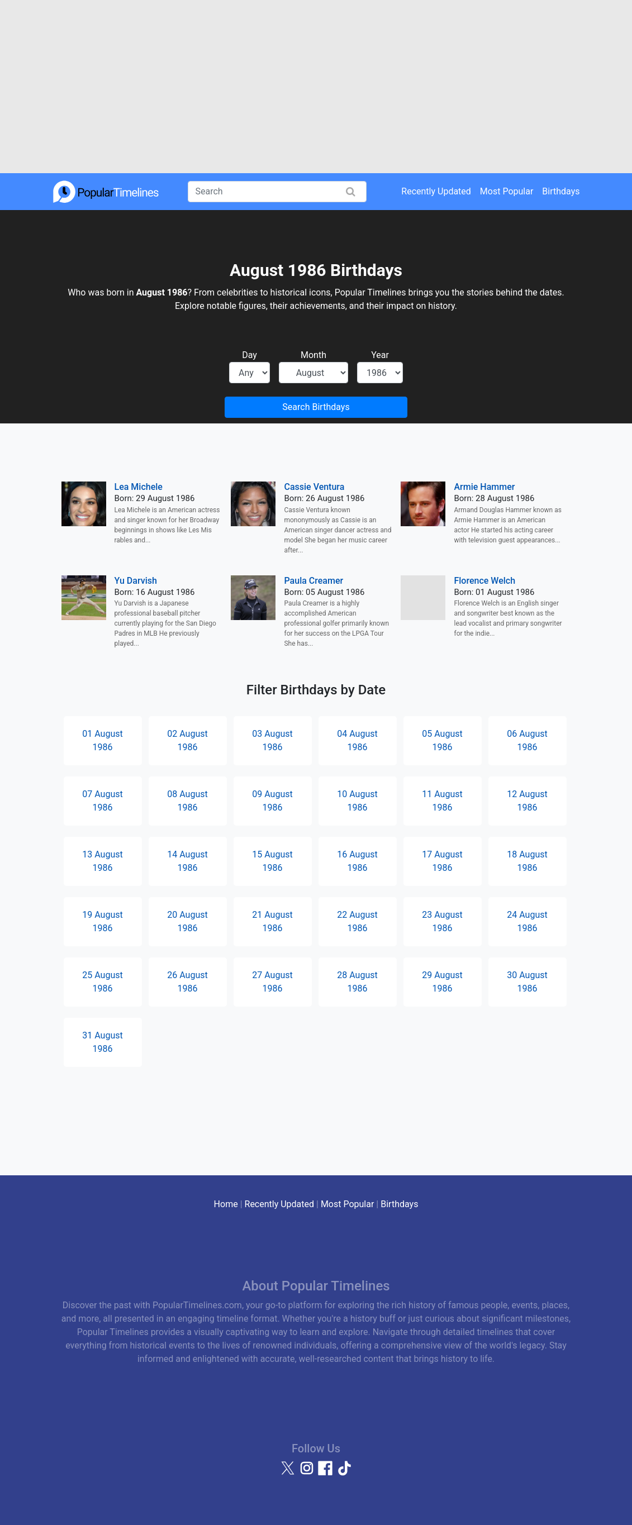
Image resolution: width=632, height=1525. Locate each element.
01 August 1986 (102, 740)
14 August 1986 (187, 861)
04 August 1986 (357, 740)
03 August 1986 (272, 740)
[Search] (277, 191)
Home (226, 1204)
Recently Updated (436, 191)
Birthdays (560, 191)
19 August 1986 (102, 921)
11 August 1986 (442, 801)
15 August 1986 (272, 861)
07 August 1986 (102, 801)
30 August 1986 (527, 982)
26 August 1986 (187, 982)
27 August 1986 (272, 982)
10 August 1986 (357, 801)
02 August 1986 (187, 740)
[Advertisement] (316, 86)
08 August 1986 (187, 801)
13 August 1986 (102, 861)
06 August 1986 (527, 740)
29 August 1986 (442, 982)
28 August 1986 (357, 982)
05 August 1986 (442, 740)
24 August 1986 (527, 921)
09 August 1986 (272, 801)
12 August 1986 (527, 801)
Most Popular (507, 191)
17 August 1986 (442, 861)
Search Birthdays (315, 407)
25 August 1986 (102, 982)
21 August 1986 (272, 921)
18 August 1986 (527, 861)
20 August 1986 (187, 921)
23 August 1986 (442, 921)
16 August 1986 (357, 861)
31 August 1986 (102, 1042)
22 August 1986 (357, 921)
